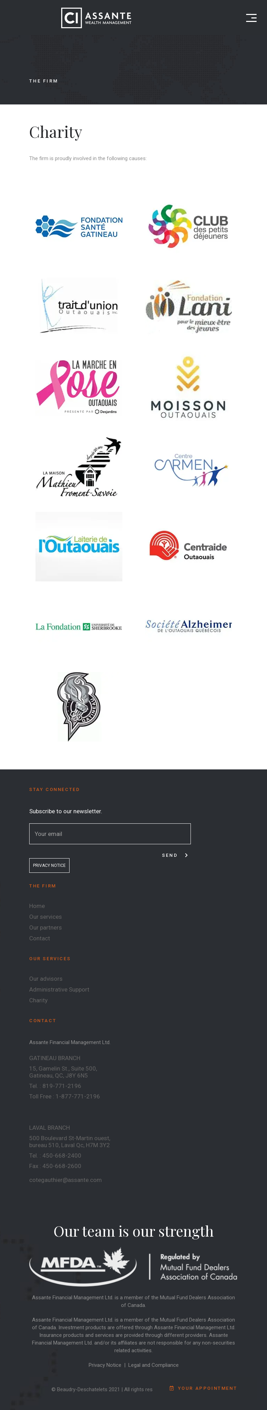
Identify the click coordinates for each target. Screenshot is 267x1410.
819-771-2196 (61, 1085)
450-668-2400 (61, 1155)
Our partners (45, 927)
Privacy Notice (105, 1365)
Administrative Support (59, 989)
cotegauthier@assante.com (65, 1179)
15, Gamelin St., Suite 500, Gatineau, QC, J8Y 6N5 (63, 1072)
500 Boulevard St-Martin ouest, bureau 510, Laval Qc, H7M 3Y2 (69, 1142)
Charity (38, 1000)
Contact (39, 938)
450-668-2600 (61, 1165)
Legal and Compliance (153, 1365)
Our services (45, 916)
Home (37, 905)
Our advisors (46, 978)
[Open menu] (251, 18)
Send (175, 855)
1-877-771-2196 (78, 1096)
